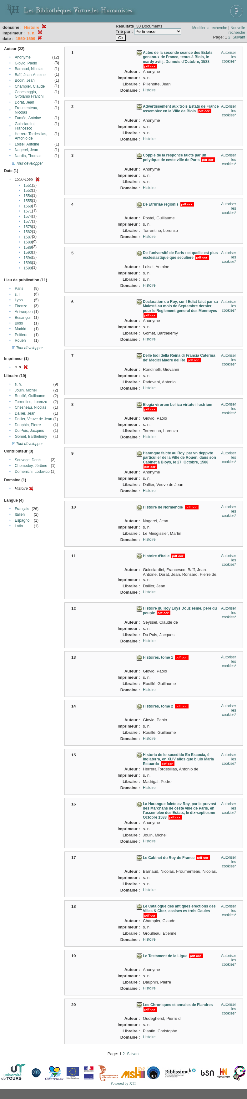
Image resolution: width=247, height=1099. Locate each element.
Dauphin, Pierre (28, 425)
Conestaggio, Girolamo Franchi (29, 94)
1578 (27, 227)
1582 (27, 232)
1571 (27, 211)
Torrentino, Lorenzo (31, 402)
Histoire (149, 90)
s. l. (18, 294)
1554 (27, 196)
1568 (27, 206)
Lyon (19, 300)
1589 (27, 247)
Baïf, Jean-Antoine (30, 75)
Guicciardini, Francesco (25, 126)
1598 (27, 268)
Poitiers (21, 335)
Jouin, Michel (26, 390)
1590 (27, 252)
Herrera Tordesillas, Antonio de (31, 136)
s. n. (18, 384)
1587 (27, 237)
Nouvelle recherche (237, 30)
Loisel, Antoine (27, 144)
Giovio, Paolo (26, 63)
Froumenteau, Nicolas (26, 110)
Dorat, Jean (24, 102)
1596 (27, 263)
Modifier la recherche (209, 28)
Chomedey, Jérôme (31, 465)
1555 (27, 201)
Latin (19, 526)
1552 (27, 190)
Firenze (21, 306)
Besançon (23, 317)
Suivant (239, 37)
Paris (19, 288)
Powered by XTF (124, 1083)
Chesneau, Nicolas (30, 407)
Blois (19, 323)
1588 (27, 242)
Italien (20, 514)
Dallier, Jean (25, 413)
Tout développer (27, 163)
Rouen (20, 340)
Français (22, 509)
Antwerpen (24, 311)
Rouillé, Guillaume (30, 396)
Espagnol (22, 520)
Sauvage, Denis (28, 460)
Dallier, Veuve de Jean (33, 419)
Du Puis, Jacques (29, 430)
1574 (27, 216)
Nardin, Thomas (28, 156)
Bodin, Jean (24, 80)
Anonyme (23, 57)
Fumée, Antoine (28, 118)
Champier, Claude (30, 86)
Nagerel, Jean (26, 150)
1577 (27, 221)
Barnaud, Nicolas (29, 69)
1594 (27, 258)
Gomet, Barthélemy (31, 436)
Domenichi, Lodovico (32, 471)
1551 (27, 185)
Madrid (20, 329)
